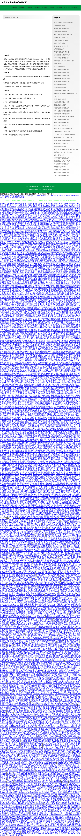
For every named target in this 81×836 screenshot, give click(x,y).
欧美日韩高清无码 (11, 213)
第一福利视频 (32, 602)
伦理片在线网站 (71, 493)
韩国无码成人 (36, 701)
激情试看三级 (18, 555)
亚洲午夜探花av (25, 563)
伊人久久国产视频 (18, 723)
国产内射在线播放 (6, 830)
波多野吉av (28, 818)
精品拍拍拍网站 (22, 219)
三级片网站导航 (72, 524)
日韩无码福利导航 (10, 826)
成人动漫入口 (19, 439)
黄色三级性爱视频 (21, 441)
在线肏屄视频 (70, 824)
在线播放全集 (61, 430)
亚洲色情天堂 (34, 282)
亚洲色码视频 (69, 285)
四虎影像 (29, 651)
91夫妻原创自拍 (49, 271)
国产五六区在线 (9, 657)
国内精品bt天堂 (7, 249)
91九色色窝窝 (40, 657)
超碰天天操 (73, 618)
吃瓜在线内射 (51, 411)
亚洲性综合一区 (20, 406)
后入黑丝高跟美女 (20, 547)
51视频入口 (39, 830)
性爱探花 (65, 741)
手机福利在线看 (67, 252)
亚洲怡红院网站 (14, 551)
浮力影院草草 (20, 612)
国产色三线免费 (16, 230)
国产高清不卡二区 (68, 491)
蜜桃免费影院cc (9, 276)
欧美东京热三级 (16, 313)
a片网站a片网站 (15, 494)
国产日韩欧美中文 (16, 364)
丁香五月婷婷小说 (55, 375)
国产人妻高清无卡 (41, 359)
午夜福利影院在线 (43, 606)
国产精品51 (4, 639)
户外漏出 (57, 540)
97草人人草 (72, 794)
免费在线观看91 (56, 555)
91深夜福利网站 (70, 772)
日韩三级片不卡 (14, 527)
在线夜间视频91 (41, 574)
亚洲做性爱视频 (59, 427)
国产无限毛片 (42, 219)
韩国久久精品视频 (30, 709)
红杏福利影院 (40, 434)
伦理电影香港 (13, 460)
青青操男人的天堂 (70, 811)
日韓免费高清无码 (18, 273)
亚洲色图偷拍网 (65, 602)
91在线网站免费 (71, 518)
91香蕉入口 (72, 580)
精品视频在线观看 (50, 755)
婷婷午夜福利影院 (37, 794)
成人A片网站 (52, 731)
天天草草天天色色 (62, 705)
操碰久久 (27, 681)
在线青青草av (61, 595)
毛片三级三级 (42, 335)
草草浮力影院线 (69, 769)
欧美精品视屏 (68, 331)
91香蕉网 (34, 607)
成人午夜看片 (40, 342)
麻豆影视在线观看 (63, 436)
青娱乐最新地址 (12, 728)
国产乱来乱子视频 (13, 478)
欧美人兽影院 (75, 733)
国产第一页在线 (38, 310)
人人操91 (23, 639)
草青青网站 (21, 756)
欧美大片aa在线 (57, 562)
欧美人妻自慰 (41, 723)
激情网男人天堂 (25, 697)
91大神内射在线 (41, 361)
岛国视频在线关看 (57, 684)
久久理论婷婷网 (34, 719)
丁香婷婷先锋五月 (11, 216)
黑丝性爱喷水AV (38, 595)
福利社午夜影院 (66, 799)
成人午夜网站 (34, 266)
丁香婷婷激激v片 (6, 386)
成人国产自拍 (24, 472)
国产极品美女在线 (6, 370)
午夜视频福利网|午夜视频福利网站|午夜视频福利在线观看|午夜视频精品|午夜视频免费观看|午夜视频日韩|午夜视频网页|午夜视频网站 (40, 496)
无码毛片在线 (46, 397)
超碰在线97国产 (47, 524)
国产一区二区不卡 (34, 445)
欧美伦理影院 (6, 236)
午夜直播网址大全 (32, 591)
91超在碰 (54, 750)
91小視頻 (44, 522)
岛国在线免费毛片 (57, 450)
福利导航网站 (70, 353)
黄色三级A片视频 (73, 411)
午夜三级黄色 (74, 485)
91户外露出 (14, 642)
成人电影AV (40, 711)
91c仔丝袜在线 (9, 796)
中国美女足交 (21, 280)
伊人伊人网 (12, 602)
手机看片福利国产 (72, 731)
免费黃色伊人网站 (43, 579)
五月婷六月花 (76, 599)
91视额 (4, 617)
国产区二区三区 (15, 255)
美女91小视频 (10, 648)
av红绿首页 (24, 527)
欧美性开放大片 (64, 362)
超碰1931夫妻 (15, 744)
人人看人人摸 (49, 808)
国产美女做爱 (13, 521)
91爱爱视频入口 (36, 409)
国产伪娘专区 (23, 522)
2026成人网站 (15, 650)
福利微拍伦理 (53, 598)
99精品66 (3, 695)
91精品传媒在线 (60, 536)
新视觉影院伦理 (38, 225)
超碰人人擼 (4, 601)
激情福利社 (38, 698)
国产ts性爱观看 (14, 519)
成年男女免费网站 (57, 441)
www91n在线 (72, 709)
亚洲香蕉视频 (70, 449)
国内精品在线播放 (8, 299)
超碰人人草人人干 (47, 827)
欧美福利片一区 (16, 420)
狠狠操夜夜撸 (23, 210)
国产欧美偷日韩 (47, 618)
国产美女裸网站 (15, 428)
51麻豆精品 (59, 758)
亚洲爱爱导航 (25, 734)
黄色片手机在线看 (21, 449)
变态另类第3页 (13, 274)
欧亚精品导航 (20, 657)
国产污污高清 (31, 456)
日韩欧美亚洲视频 (50, 290)
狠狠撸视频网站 (46, 207)
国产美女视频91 (67, 258)
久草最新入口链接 (11, 376)
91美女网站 (17, 662)
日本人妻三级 (71, 593)
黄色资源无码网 (30, 471)
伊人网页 (71, 832)
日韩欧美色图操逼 (69, 221)
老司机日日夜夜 (25, 749)
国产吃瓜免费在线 (39, 428)
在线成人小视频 (46, 449)
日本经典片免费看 (54, 232)
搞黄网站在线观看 (39, 478)
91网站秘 (29, 829)
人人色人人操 (46, 789)
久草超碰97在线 (48, 758)
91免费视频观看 (12, 786)
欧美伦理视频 (68, 441)
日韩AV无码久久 (56, 405)
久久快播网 (48, 532)
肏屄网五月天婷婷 (8, 612)
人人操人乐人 (42, 576)
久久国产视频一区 (39, 453)
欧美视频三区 (59, 329)
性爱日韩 (58, 829)
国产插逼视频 (68, 609)
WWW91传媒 (66, 698)
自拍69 (14, 535)
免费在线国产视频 (11, 232)
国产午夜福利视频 (39, 315)
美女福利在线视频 (49, 205)
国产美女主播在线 (68, 287)
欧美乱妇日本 (29, 433)
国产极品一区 (66, 480)
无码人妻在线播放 (32, 401)
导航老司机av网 (15, 738)
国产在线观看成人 (27, 452)
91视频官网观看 (66, 703)
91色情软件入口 (19, 554)
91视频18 (57, 703)
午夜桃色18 (19, 574)
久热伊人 (8, 628)
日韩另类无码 (72, 452)
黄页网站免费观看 (66, 249)
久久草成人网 (66, 571)
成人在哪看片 (56, 741)
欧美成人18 (23, 541)
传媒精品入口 (28, 225)
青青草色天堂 (40, 797)
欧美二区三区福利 (13, 395)
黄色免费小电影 (46, 679)
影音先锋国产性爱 (6, 555)
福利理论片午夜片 (50, 307)
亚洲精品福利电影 (47, 493)
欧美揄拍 (75, 708)
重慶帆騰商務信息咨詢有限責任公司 (64, 140)
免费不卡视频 (49, 318)
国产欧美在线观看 (29, 392)
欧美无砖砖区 (62, 794)
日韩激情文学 (32, 736)
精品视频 (8, 599)
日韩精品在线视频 (68, 463)
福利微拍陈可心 (17, 610)
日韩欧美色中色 (30, 439)
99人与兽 (73, 617)
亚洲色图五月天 (62, 276)
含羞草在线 (29, 703)
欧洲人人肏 (43, 541)
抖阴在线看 (70, 538)
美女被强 (47, 543)
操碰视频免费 (61, 642)
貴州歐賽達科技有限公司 (61, 46)
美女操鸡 (56, 775)
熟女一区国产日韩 (71, 690)
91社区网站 (4, 767)
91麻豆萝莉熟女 (9, 747)
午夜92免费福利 (74, 342)
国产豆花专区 (59, 389)
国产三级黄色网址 (55, 447)
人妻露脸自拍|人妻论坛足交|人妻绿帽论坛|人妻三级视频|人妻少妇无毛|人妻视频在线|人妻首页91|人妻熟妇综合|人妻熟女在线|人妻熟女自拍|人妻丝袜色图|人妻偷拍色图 (40, 499)
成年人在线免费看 (54, 328)
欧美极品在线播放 (62, 376)
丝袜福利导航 (53, 488)
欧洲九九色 (66, 527)
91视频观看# (30, 752)
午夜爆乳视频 (39, 323)
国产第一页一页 (13, 474)
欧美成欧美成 (74, 419)
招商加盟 (52, 7)
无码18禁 (23, 761)
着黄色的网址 (50, 434)
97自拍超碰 (38, 816)
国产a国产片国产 (74, 434)
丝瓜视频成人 (46, 480)
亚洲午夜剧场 (35, 664)
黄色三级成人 (34, 357)
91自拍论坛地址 (12, 222)
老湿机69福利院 (35, 775)
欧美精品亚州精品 (51, 225)
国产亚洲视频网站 (39, 414)
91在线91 (62, 728)
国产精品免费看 (23, 216)
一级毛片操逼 (16, 489)
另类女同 (19, 739)
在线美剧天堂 (62, 346)
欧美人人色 (18, 775)
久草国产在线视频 (6, 673)
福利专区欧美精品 (41, 807)
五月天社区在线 (22, 731)
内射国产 (77, 587)
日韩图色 (23, 830)
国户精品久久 (49, 612)
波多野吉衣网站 (28, 241)
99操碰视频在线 (26, 800)
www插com (16, 791)
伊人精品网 (30, 672)
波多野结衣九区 (49, 804)
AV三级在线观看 (54, 384)
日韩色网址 (23, 686)
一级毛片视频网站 (65, 469)
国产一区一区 (49, 433)
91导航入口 (28, 599)
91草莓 (25, 805)
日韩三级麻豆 (73, 624)
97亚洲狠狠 (16, 799)
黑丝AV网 (64, 621)
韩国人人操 (4, 632)
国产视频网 (59, 670)
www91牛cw (40, 742)
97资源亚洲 (6, 598)
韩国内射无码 (58, 800)
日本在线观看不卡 (32, 326)
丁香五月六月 (8, 359)
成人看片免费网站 (22, 692)
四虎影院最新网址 (62, 623)
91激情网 (37, 639)
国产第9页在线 (30, 720)
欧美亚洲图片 (44, 351)
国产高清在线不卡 (66, 339)
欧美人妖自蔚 (44, 447)
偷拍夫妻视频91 (72, 738)
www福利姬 (37, 739)
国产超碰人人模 (15, 229)
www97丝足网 (31, 756)
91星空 (67, 577)
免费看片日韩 (50, 467)
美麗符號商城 (57, 64)
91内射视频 (13, 624)
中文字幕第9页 (28, 416)
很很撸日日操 (39, 313)
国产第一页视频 (25, 398)
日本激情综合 (22, 590)
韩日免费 (44, 546)
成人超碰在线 (58, 615)
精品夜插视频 (56, 480)
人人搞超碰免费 (69, 543)
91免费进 (59, 529)
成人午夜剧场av (68, 612)
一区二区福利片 (25, 381)
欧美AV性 (30, 750)
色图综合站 (60, 573)
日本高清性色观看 (23, 265)
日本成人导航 (25, 822)
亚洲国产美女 (47, 412)
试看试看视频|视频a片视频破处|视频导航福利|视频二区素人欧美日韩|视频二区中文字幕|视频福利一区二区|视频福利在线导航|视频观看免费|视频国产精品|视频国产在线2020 (40, 503)
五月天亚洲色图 (43, 692)
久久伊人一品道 (5, 769)
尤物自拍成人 (54, 646)
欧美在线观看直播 (34, 408)
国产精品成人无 (17, 579)
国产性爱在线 (23, 546)
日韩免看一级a (41, 654)
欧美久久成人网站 (8, 700)
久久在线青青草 (58, 821)
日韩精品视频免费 (47, 329)
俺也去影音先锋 (62, 763)
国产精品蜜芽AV (67, 681)
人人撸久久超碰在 (15, 549)
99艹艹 (43, 642)
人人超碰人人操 (17, 587)
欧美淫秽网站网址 (34, 400)
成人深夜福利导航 (35, 717)
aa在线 (76, 657)
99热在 (4, 800)
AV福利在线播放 (27, 668)
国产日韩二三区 (31, 304)
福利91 (71, 648)
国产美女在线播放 (64, 461)
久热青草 (75, 808)
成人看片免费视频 (17, 405)
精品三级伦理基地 (57, 390)
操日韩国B (43, 591)
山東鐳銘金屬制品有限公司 (61, 90)
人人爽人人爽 (14, 679)
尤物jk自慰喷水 (12, 577)
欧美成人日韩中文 (37, 681)
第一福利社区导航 (50, 738)
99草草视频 (45, 566)
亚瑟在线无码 (8, 477)
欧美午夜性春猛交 (30, 405)
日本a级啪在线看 (35, 767)
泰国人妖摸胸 (44, 406)
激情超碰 (10, 653)
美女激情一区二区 (29, 364)
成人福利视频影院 (36, 822)
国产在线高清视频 (52, 203)
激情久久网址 (74, 309)
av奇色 (14, 651)
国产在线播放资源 (47, 340)
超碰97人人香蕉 (12, 251)
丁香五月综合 (62, 453)
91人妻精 (10, 772)
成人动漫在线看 (40, 273)
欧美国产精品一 (32, 365)
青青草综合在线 (67, 296)
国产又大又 (64, 722)
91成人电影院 (14, 544)
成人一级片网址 (20, 247)
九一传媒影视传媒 (37, 565)
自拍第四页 (64, 706)
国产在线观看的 (66, 240)
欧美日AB (21, 540)
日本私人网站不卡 (67, 626)
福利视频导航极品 (42, 756)
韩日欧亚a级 (22, 577)
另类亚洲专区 (22, 826)
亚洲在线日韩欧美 (64, 438)
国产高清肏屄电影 (73, 566)
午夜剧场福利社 (65, 610)
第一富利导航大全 (33, 799)
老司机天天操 (46, 445)
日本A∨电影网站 (41, 673)
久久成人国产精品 (42, 348)
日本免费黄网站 (56, 258)
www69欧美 (48, 569)
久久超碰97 (71, 719)
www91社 (12, 543)
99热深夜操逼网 (72, 673)
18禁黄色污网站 (54, 370)
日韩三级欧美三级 (49, 764)
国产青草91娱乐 (49, 687)
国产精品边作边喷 (17, 463)
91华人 (68, 645)
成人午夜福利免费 (68, 420)
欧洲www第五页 (58, 661)
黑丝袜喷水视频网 (18, 785)
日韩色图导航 (30, 632)
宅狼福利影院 (32, 331)
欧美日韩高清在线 (14, 271)
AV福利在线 (27, 543)
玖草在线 (55, 819)
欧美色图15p (6, 804)
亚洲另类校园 (52, 538)
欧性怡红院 (4, 546)
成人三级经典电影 (47, 427)
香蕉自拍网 (6, 667)
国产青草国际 (13, 211)
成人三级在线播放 (16, 361)
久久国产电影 (49, 833)
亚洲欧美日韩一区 (72, 301)
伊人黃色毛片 (18, 580)
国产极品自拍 (10, 263)
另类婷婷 (68, 786)
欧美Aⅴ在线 (67, 529)
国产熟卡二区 (45, 799)
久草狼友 (47, 822)
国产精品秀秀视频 (16, 320)
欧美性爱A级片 (10, 689)
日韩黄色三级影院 (14, 808)
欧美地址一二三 (10, 458)
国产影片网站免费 (64, 826)
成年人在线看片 (12, 409)
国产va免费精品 (10, 280)
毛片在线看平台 (54, 240)
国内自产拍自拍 (13, 367)
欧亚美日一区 (42, 728)
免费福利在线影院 (42, 224)
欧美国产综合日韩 (42, 521)
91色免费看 (64, 717)
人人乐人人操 (45, 635)
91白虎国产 (59, 664)
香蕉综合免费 (65, 807)
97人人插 (14, 714)
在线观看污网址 (51, 383)
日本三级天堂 (17, 370)
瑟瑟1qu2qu (43, 731)
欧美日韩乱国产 (50, 425)
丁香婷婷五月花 (45, 258)
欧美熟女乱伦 (40, 291)
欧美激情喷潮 (68, 400)
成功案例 (37, 7)
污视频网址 (32, 705)
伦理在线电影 (21, 304)
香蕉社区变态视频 (50, 298)
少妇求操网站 (46, 519)
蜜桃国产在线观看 (19, 240)
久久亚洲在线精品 (59, 317)
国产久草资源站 (26, 315)
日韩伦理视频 (11, 813)
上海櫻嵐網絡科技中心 (60, 31)
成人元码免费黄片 (42, 488)
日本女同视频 (56, 681)
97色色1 (17, 563)
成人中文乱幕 (37, 246)
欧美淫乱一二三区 (36, 769)
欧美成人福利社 (69, 268)
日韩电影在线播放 (67, 456)
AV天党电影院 (38, 656)
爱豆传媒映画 (67, 643)
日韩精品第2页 (57, 431)
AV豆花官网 (23, 615)
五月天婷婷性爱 (54, 238)
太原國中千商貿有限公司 (61, 37)
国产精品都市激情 (14, 277)
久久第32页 (63, 576)
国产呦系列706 (22, 601)
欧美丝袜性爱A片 (25, 786)
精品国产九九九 (10, 756)
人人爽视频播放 (30, 328)
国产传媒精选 (37, 670)
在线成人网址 (73, 541)
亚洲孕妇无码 (65, 232)
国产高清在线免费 (55, 345)
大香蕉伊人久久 (46, 800)
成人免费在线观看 (10, 296)
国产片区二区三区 (44, 441)
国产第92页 (73, 741)
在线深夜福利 (13, 450)
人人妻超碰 (31, 830)
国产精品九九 (10, 805)
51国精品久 (70, 692)
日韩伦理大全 (76, 480)
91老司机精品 (64, 617)
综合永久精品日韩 (58, 412)
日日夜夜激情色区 (16, 661)
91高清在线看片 (33, 269)
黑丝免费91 (4, 549)
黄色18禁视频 (7, 587)
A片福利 (59, 629)
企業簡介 (14, 7)
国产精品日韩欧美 (55, 815)
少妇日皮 (10, 712)
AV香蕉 (9, 662)
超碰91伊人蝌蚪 (46, 659)
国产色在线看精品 (15, 607)
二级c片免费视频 (63, 417)
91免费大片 (63, 822)
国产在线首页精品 (24, 350)
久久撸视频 (62, 538)
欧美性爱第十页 (34, 274)
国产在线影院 (50, 243)
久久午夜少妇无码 (23, 293)
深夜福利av (68, 653)
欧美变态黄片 (39, 356)
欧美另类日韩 (46, 255)
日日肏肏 (19, 543)
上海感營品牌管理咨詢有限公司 (63, 128)
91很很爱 (74, 558)
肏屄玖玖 (45, 782)
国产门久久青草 (41, 378)
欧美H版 (66, 618)
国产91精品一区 (17, 378)
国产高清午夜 (21, 483)
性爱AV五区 (72, 634)
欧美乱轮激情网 (68, 262)
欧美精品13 (58, 791)
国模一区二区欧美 (45, 354)
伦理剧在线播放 (17, 236)
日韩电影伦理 (44, 249)
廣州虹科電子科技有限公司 (61, 164)
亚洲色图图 (14, 716)
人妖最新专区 (28, 698)
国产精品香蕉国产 (34, 449)
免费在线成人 (8, 240)
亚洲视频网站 (71, 408)
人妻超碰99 (63, 591)
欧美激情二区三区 (55, 483)
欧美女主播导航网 (64, 813)
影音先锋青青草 (5, 588)
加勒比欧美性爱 (59, 229)
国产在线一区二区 (65, 236)
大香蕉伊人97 (76, 565)
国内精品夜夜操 (12, 522)
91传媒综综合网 (50, 573)
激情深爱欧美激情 (62, 343)
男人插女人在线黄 (27, 494)
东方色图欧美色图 (64, 359)
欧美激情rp (11, 829)
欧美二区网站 (4, 436)
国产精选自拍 (65, 357)
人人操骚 (72, 722)
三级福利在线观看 (8, 433)
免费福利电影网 (66, 328)
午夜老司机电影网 (18, 588)
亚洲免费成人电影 (14, 800)
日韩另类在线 (16, 412)
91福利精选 (48, 753)
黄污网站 (43, 662)
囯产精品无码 (73, 244)
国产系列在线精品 (13, 493)
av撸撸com (9, 530)
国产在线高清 (47, 489)
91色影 (61, 819)
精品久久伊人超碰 (69, 664)
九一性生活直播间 (6, 606)
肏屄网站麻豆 (62, 613)
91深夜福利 (32, 805)
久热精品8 (63, 736)
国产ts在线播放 (69, 282)
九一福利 (41, 709)
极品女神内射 (57, 659)
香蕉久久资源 (54, 628)
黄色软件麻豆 (65, 326)
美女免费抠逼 (18, 653)
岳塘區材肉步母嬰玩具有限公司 (63, 137)
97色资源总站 (71, 827)
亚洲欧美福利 (54, 368)
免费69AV (75, 519)
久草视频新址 (24, 491)
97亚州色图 (8, 766)
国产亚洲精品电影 (16, 312)
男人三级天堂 (40, 392)
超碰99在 (60, 601)
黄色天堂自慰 (73, 478)
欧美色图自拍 (72, 205)
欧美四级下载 (13, 486)
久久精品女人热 (72, 392)
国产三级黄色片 (26, 318)
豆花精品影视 (25, 526)
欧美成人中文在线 (57, 543)
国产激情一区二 (17, 384)
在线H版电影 (25, 760)
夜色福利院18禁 (7, 373)
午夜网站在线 (34, 222)
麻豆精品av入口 (53, 335)
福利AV (2, 733)
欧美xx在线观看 (18, 482)
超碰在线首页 (25, 675)
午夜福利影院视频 (46, 213)
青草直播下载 (41, 236)
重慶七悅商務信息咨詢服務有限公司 (64, 117)
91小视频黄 (58, 618)
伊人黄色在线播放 (37, 675)
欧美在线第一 (13, 295)
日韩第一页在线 (45, 282)
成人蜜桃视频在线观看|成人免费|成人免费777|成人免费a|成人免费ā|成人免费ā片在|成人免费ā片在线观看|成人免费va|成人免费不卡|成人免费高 (40, 196)
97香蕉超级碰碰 (70, 365)
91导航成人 (16, 833)
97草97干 (65, 639)
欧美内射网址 (64, 419)
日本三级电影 (50, 284)
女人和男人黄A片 (55, 364)
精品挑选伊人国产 (70, 601)
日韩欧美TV (47, 717)
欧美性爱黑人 (70, 293)
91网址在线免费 (38, 818)
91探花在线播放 (26, 808)
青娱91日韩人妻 (33, 667)
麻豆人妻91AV (38, 554)
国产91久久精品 (45, 306)
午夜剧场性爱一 (37, 665)
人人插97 (3, 558)
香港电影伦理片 (25, 214)
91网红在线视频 (32, 643)
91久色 (23, 804)
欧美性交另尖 (11, 635)
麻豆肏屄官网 (24, 317)
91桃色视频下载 (58, 268)
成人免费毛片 (75, 414)
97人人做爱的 (70, 783)
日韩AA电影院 (51, 642)
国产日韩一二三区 (13, 750)
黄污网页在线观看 (33, 832)
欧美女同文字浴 (35, 472)
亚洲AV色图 (60, 687)
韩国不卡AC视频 (71, 675)
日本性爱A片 (20, 720)
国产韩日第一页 (64, 598)
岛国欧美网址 (41, 247)
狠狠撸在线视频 (64, 387)
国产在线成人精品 (70, 306)
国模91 (23, 832)
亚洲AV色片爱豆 (28, 807)
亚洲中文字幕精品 (39, 284)
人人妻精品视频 (23, 211)
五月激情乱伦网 (7, 783)
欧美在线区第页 (53, 419)
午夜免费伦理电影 (14, 279)
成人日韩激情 (14, 390)
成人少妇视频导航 (39, 243)
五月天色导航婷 (25, 824)
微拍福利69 (19, 618)
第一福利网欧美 (47, 293)
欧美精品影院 (73, 225)
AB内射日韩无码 (73, 535)
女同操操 (69, 587)
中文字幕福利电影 (58, 449)
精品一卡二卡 (62, 466)
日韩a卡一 (37, 524)
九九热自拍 (16, 745)
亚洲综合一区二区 (73, 433)
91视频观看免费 (67, 345)
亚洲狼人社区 (69, 552)
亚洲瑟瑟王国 (20, 631)
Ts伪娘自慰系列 (28, 533)
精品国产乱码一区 (36, 389)
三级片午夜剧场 (14, 761)
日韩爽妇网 (6, 654)
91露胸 (12, 802)
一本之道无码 (46, 381)
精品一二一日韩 (24, 558)
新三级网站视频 (43, 375)
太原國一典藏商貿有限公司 (61, 170)
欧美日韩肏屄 (8, 461)
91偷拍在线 (16, 566)
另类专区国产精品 (6, 482)
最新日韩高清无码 (52, 302)
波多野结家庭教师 (57, 211)
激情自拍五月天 (62, 423)
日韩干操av (73, 574)
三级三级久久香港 (28, 673)
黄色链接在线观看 (23, 664)
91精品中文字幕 (5, 463)
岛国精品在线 (51, 309)
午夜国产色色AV (38, 563)
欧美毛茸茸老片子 (16, 536)
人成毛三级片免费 (58, 216)
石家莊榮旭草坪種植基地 (61, 40)
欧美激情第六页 (67, 471)
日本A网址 (16, 629)
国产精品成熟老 (59, 398)
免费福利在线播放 (41, 230)
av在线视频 (55, 822)
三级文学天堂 (51, 650)
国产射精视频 (65, 604)
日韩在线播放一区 (70, 269)
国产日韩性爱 (23, 274)
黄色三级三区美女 (13, 243)
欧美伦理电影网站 (56, 262)
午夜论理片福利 (68, 700)
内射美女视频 (10, 224)
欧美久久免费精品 (73, 486)
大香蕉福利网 (22, 602)
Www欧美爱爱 (48, 698)
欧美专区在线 (19, 252)
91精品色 (72, 744)
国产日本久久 (6, 378)
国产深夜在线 (63, 342)
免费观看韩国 (39, 403)
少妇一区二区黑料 (19, 249)
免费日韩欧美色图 (65, 224)
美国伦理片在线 (29, 384)
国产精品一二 (8, 332)
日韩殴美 (39, 747)
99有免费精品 (38, 532)
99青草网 (21, 714)
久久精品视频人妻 (67, 445)
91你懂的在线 (62, 738)
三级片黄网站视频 (52, 439)
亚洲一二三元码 (36, 558)
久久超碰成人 (22, 535)
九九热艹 (19, 665)
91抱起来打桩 (30, 613)
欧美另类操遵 (23, 742)
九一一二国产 (70, 725)
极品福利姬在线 (43, 238)
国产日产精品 (68, 274)
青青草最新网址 (30, 368)
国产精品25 (43, 697)
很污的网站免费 (58, 400)
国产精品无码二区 (49, 343)
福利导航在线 (47, 477)
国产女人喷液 (13, 375)
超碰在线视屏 (75, 604)
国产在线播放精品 (23, 422)
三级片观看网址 (53, 230)
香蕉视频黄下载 (17, 722)
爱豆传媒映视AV (14, 816)
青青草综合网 (10, 411)
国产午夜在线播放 (29, 434)
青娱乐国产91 (59, 818)
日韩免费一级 (58, 769)
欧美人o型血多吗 (21, 365)
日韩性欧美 (47, 747)
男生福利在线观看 (65, 222)
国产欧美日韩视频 (70, 472)
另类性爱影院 (30, 747)
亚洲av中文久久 (13, 208)
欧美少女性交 (43, 598)
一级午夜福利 (70, 315)
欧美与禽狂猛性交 (51, 587)
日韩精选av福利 (5, 668)
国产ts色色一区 (31, 727)
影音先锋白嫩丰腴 (26, 670)
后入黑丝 (73, 569)
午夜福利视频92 (31, 240)
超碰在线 (61, 772)
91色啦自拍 (62, 673)
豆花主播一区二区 (34, 340)
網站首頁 (7, 7)
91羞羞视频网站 (69, 214)
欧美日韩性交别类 (62, 243)
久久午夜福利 (54, 224)
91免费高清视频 (38, 318)
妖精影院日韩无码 (54, 233)
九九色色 (8, 730)
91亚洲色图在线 (45, 667)
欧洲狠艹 (17, 789)
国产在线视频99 (62, 312)
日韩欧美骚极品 (38, 712)
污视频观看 (25, 654)
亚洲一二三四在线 (73, 425)
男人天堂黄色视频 (24, 409)
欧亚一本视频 (66, 808)
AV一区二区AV (63, 522)
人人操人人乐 (18, 623)
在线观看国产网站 (25, 430)
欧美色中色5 (41, 617)
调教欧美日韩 (72, 394)
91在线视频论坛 (64, 368)
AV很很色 (35, 571)
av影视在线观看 (26, 469)
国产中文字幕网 (40, 362)
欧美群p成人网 (34, 527)
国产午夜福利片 (51, 428)
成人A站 (7, 755)
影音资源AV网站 (56, 579)
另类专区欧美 (10, 576)
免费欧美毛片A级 (22, 576)
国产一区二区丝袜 (11, 287)
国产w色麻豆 (4, 802)
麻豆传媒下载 (8, 438)
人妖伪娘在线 (43, 815)
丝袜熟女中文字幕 (20, 645)
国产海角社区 (54, 648)
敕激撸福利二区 (66, 304)
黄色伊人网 (31, 684)
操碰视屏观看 (57, 477)
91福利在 (58, 808)
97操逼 (36, 640)
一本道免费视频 (10, 705)
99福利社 (48, 681)
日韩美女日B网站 (8, 408)
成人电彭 (53, 601)
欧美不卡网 (31, 716)
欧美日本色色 (58, 620)
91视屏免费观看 (64, 747)
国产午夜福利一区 (29, 236)
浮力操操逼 (48, 560)
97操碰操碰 (32, 576)
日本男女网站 (20, 595)
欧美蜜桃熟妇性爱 (66, 584)
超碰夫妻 (30, 532)
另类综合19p (38, 758)
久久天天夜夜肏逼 (35, 683)
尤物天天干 (62, 645)
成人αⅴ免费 (37, 637)
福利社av (35, 697)
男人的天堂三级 (51, 247)
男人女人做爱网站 (42, 628)
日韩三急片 (30, 785)
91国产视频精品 (48, 218)
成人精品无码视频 (26, 431)
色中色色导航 (50, 711)
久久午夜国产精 (67, 789)
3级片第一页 (14, 532)
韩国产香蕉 (43, 645)
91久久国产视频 (74, 243)
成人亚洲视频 (49, 310)
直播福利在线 (49, 403)
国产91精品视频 (48, 320)
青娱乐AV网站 (64, 635)
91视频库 (16, 734)
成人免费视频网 (70, 760)
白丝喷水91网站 (14, 727)
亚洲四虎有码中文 (32, 788)
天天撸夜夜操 (18, 552)
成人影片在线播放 (6, 434)
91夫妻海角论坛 (49, 623)
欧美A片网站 (58, 723)
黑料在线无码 (53, 348)
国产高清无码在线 (60, 318)
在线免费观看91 (35, 811)
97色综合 (38, 672)
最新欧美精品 (24, 367)
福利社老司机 (42, 602)
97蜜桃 (22, 518)
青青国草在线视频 (21, 299)
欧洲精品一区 (6, 489)
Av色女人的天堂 (19, 362)
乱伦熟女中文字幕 (47, 254)
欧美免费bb (36, 549)
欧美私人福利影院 (8, 351)
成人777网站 (8, 822)
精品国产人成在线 (8, 329)
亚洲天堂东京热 (17, 818)
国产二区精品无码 (32, 406)
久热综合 (12, 595)
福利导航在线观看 (16, 436)
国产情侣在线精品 (16, 205)
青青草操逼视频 (68, 683)
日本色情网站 (54, 736)
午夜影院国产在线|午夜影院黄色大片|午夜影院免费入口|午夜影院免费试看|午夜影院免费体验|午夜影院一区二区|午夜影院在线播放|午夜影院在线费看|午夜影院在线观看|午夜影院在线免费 (40, 508)
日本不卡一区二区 (41, 384)
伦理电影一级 (12, 464)
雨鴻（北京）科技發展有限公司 (63, 111)
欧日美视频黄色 (39, 690)
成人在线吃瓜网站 (26, 285)
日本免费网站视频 (34, 397)
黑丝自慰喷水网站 (42, 368)
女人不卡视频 (41, 417)
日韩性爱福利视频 (42, 456)
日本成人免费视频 (37, 346)
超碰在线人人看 (14, 626)
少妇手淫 (68, 708)
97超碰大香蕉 (28, 687)
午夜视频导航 (48, 653)
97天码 (47, 631)
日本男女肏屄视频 (58, 749)
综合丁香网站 (13, 210)
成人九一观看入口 (53, 654)
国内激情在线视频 (6, 348)
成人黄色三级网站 (10, 293)
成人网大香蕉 (59, 554)
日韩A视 (10, 764)
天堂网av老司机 (9, 613)
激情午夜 (36, 518)
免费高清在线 (70, 455)
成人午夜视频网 (28, 425)
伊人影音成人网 (5, 565)
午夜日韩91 (54, 518)
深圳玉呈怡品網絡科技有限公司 (63, 34)
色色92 (57, 621)
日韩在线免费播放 (17, 302)
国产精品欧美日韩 (35, 819)
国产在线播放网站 (70, 323)
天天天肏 (10, 591)
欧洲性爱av (8, 807)
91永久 (77, 692)
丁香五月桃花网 (25, 307)
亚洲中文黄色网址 (55, 782)
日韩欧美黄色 (59, 745)
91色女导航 (6, 650)
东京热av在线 (42, 624)
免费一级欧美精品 (52, 236)
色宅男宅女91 (31, 678)
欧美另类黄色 (29, 403)
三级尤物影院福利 (50, 423)
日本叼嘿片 (74, 778)
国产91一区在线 (53, 387)
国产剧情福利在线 (64, 247)
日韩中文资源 (75, 530)
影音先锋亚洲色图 (64, 590)
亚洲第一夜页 (57, 532)
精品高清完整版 (46, 442)
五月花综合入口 (58, 656)
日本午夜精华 (70, 774)
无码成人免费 (60, 474)
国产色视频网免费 (57, 266)
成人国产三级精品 (24, 251)
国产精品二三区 (35, 211)
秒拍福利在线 (67, 401)
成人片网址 (40, 540)
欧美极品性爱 (46, 551)
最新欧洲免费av (26, 453)
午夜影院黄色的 (43, 544)
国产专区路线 (61, 771)
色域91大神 (37, 562)
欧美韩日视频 (26, 218)
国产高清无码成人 (63, 361)
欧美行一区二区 (69, 442)
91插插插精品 (39, 587)
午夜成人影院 (32, 411)
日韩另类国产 (27, 203)
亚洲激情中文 (42, 304)
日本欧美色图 (46, 557)
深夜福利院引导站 (45, 734)
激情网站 (65, 533)
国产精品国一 (8, 362)
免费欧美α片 (42, 411)
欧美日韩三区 (39, 668)
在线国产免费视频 (10, 254)
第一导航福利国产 (49, 760)
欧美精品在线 (72, 310)
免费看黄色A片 (5, 309)
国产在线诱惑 (40, 302)
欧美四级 (43, 640)
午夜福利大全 (14, 321)
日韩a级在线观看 (59, 637)
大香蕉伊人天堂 (35, 789)
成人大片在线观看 (24, 486)
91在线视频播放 (71, 427)
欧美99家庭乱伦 (71, 299)
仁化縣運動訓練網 (59, 49)
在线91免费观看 (20, 591)
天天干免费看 (49, 709)
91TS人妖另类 (39, 631)
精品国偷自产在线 (26, 395)
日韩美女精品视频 (52, 342)
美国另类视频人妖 (10, 304)
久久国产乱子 (4, 752)
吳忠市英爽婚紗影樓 (59, 66)
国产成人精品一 (43, 736)
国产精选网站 (36, 427)
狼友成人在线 (57, 810)
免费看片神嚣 (68, 251)
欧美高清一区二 (26, 412)
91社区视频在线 (63, 372)
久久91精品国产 (64, 488)
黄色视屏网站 (24, 717)
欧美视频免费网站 (26, 243)
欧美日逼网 (67, 676)
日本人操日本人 (48, 670)
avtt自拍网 (54, 635)
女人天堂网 (4, 816)
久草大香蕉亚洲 (35, 519)
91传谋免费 (14, 755)
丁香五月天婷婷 (58, 257)
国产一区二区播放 (26, 474)
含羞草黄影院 (57, 558)
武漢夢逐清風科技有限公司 (61, 108)
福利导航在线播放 (68, 483)
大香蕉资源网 (54, 706)
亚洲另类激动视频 (45, 643)
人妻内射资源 (37, 764)
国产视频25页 (61, 526)
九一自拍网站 (40, 632)
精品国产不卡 (27, 436)
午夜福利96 (69, 546)
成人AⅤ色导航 (68, 833)
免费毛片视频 (51, 774)
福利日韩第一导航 (69, 444)
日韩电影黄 (14, 815)
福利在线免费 (27, 480)
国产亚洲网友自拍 (71, 354)
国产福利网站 (34, 491)
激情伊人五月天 (56, 255)
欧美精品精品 (55, 350)
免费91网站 (71, 595)
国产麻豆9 (47, 565)
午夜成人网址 (57, 265)
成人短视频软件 (37, 430)
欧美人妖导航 (68, 810)
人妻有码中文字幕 (11, 269)
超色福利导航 (49, 356)
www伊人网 (48, 626)
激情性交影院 (26, 279)
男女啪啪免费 (14, 357)
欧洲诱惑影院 (68, 800)
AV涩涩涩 (37, 551)
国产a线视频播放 (40, 482)
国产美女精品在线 (21, 329)
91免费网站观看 (19, 725)
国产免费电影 (36, 208)
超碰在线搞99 (29, 587)
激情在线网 (64, 646)
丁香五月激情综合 (14, 414)
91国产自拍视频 (15, 452)
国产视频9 (68, 684)
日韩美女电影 (27, 648)
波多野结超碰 (65, 233)
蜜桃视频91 (8, 760)
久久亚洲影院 (10, 456)
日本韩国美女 (54, 485)
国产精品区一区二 (42, 364)
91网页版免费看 (47, 637)
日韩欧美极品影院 (46, 274)
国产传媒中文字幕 (46, 620)
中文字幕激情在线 (57, 379)
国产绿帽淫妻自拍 (16, 227)
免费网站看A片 (51, 312)
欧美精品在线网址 (72, 213)
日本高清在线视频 (34, 442)
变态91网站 (26, 646)
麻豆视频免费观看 (14, 646)
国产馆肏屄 (8, 569)
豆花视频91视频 (7, 623)
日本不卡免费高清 (21, 379)
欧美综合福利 (70, 216)
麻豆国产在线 (4, 827)
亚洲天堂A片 (30, 540)
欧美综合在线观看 (45, 365)
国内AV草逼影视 (60, 827)
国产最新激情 (32, 375)
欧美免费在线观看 (42, 337)
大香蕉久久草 (70, 716)
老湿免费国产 (75, 829)
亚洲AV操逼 (27, 571)
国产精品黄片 (23, 258)
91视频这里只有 (30, 262)
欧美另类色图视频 (61, 785)
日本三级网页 (49, 460)
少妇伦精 (8, 722)
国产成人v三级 (23, 339)
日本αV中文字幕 (60, 535)
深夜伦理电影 (75, 307)
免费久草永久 (34, 354)
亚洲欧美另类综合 (18, 708)
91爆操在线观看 (33, 296)
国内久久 (5, 701)
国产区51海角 (38, 634)
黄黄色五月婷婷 (18, 359)
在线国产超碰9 (40, 535)
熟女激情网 (34, 793)
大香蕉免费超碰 (63, 750)
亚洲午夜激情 (36, 381)
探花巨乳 (7, 741)
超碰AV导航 (53, 566)
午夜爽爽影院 (73, 276)
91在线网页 (36, 530)
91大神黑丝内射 (54, 249)
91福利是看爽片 (75, 631)
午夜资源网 (45, 700)
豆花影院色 (33, 692)
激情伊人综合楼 (63, 686)
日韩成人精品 (55, 339)
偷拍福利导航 (59, 323)
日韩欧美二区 (41, 439)
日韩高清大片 (63, 244)
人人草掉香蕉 (70, 409)
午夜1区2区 (40, 573)
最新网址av (4, 521)
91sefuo (76, 642)
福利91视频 (43, 778)
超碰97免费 (37, 679)
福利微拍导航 (33, 731)
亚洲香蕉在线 (19, 471)
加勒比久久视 (10, 739)
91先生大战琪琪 (57, 596)
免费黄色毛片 (11, 422)
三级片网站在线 (50, 796)
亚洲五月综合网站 (72, 403)
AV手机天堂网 (39, 555)
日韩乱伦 (72, 533)
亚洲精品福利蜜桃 (73, 340)
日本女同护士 (31, 247)
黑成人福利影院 (40, 353)
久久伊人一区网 (54, 604)
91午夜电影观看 (31, 708)
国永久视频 (38, 725)
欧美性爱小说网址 (41, 386)
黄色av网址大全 (49, 313)
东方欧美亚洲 (53, 772)
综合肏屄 (19, 640)
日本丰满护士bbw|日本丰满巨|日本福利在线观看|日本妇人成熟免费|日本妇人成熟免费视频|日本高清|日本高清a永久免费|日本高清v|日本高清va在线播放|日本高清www (40, 501)
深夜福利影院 (68, 475)
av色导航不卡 (36, 791)
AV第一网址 (11, 665)
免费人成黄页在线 (37, 609)
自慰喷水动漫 (52, 359)
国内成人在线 (46, 786)
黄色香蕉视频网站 (52, 617)
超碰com (66, 640)
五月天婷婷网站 (33, 258)
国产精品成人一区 (23, 485)
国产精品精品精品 (23, 266)
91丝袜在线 (29, 634)
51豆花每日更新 (69, 742)
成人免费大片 (49, 323)
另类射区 (69, 637)
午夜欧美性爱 (20, 802)
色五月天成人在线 (59, 560)
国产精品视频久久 (68, 375)
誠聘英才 (59, 7)
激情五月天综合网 (70, 727)
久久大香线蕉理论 (47, 251)
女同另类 (23, 532)
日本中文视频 (44, 585)
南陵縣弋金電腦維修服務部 (61, 28)
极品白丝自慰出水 (13, 282)
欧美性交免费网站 (11, 541)
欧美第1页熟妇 (68, 477)
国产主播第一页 (64, 302)
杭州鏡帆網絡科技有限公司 (61, 72)
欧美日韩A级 (73, 623)
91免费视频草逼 (72, 317)
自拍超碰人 (27, 665)
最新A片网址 (72, 576)
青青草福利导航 (54, 521)
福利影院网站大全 (65, 348)
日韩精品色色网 (52, 576)
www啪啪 (68, 745)
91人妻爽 (70, 642)
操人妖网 (8, 742)
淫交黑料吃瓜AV (38, 466)
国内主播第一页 (46, 455)
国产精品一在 (10, 447)
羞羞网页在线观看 (36, 458)
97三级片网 (18, 712)
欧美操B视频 (16, 804)
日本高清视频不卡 (36, 422)
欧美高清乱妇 (75, 359)
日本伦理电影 (59, 356)
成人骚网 (31, 535)
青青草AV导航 (67, 791)
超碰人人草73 (55, 678)
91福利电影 (8, 708)
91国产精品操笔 (12, 620)
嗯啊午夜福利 (67, 255)
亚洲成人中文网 (41, 538)
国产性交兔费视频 (26, 423)
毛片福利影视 (29, 273)
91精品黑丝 (76, 654)
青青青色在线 (8, 775)
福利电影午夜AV (22, 444)
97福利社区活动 (60, 593)
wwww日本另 (69, 720)
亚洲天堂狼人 (49, 694)
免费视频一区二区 (62, 416)
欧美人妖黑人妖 (25, 475)
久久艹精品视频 (30, 394)
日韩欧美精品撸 (48, 725)
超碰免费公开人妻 (58, 455)
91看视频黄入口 (70, 661)
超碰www (24, 763)
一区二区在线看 (31, 263)
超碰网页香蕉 (62, 288)
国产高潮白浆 (14, 491)
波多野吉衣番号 (10, 340)
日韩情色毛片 (20, 788)
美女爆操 (52, 526)
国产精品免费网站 (57, 332)
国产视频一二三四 (19, 684)
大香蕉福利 (60, 764)
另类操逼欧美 (22, 221)
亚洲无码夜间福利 (37, 755)
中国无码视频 (4, 320)
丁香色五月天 (50, 315)
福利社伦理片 (18, 461)
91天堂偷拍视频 (16, 323)
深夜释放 (22, 752)
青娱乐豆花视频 (10, 571)
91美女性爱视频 (33, 351)
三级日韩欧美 (58, 214)
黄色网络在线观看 (55, 420)
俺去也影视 (68, 554)
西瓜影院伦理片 (38, 285)
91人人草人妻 (13, 546)
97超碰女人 (23, 667)
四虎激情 (23, 544)
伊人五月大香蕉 (9, 574)
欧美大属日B (4, 656)
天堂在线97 (65, 521)
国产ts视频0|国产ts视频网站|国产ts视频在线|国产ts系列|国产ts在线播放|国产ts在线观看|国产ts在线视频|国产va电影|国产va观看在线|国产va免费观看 (40, 495)
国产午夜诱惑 (75, 461)
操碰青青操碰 (6, 273)
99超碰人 (38, 684)
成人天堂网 (51, 529)
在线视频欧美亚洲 (55, 463)
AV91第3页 (36, 659)
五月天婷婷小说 (51, 797)
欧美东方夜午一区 (53, 662)
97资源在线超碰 (23, 604)
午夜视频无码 (21, 733)
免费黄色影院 (55, 606)
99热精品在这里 (39, 650)
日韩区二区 (31, 761)
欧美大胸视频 (68, 431)
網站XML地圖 (30, 186)
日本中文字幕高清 (17, 394)
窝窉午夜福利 (55, 334)
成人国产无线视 (40, 438)
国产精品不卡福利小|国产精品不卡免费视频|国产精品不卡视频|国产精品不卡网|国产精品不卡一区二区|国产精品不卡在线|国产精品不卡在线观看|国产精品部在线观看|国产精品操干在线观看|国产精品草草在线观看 (40, 515)
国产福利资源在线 (23, 207)
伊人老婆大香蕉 (55, 571)
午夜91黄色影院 (55, 527)
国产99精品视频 (33, 447)
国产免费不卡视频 (29, 420)
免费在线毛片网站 (11, 268)
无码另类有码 (24, 357)
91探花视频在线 (20, 456)
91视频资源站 (73, 797)
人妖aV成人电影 (26, 530)
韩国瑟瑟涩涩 (42, 722)
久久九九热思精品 (46, 661)
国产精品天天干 (31, 695)
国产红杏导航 (20, 829)
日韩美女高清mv (19, 262)
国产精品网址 (39, 373)
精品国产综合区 (12, 346)
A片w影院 (28, 518)
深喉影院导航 (34, 390)
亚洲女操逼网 (45, 676)
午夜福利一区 (19, 337)
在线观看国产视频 (14, 318)
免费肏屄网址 (10, 252)
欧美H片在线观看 (72, 536)
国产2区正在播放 (14, 324)
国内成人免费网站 (70, 381)
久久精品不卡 (8, 257)
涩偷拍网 (11, 698)
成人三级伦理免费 (29, 260)
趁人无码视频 (59, 251)
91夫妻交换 (76, 684)
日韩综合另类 (60, 246)
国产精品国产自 (43, 463)
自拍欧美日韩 (36, 279)
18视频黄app (75, 755)
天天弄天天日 (50, 742)
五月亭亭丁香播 (26, 271)
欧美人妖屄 (57, 626)
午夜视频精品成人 (24, 460)
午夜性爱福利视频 (39, 321)
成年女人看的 (44, 483)
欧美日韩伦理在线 (6, 343)
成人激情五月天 (41, 328)
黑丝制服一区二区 (59, 489)
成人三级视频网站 (57, 306)
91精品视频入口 (53, 728)
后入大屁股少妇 (24, 755)
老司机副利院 (54, 756)
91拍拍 (71, 777)
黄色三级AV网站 (71, 373)
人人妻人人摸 (65, 730)
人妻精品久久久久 (24, 288)
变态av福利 (26, 769)
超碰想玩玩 (64, 788)
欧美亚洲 (9, 634)
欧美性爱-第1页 (74, 203)
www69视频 (74, 780)
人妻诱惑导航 (18, 529)
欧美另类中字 (19, 387)
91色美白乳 (66, 659)
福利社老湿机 (62, 797)
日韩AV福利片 (42, 689)
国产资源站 (57, 533)
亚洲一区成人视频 (35, 379)
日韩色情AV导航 (20, 772)
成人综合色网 (39, 452)
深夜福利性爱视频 (42, 260)
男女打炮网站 (40, 467)
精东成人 (16, 822)
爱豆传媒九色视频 (30, 722)
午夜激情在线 (27, 712)
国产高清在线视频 (68, 337)
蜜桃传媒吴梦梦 (32, 544)
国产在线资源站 (65, 414)
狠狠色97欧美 (37, 568)
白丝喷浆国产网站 (49, 430)
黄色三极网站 (36, 251)
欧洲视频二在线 (22, 331)
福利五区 (71, 689)
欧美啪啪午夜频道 (38, 714)
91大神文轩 (12, 601)
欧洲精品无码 (21, 401)
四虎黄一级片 (74, 522)
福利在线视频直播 (47, 208)
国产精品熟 (48, 634)
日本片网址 (69, 665)
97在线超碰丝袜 (61, 830)
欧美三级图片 (11, 207)
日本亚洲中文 (56, 607)
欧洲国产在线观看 (49, 486)
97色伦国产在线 (59, 493)
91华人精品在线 (26, 637)
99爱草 (52, 629)
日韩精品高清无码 (49, 458)
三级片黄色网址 (49, 301)
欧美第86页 (11, 720)
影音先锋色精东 (5, 566)
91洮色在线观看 (5, 427)
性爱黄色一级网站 (50, 675)
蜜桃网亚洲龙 (4, 621)
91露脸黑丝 (22, 651)
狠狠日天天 (61, 774)
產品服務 (29, 7)
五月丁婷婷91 (32, 624)
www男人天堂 (59, 752)
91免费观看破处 (30, 802)
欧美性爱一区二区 (45, 491)
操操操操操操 (6, 419)
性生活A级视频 (53, 591)
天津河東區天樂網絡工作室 (61, 52)
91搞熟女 (76, 637)
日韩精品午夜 (34, 367)
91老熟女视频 (37, 745)
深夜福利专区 (15, 654)
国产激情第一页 (42, 805)
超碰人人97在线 (70, 687)
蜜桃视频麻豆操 (39, 312)
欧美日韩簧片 (33, 815)
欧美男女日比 (62, 428)
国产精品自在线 (68, 464)
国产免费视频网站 (62, 271)
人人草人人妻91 (53, 778)
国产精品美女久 (67, 265)
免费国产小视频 (36, 486)
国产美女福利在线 (37, 288)
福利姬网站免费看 (13, 643)
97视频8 (11, 687)
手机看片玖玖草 (21, 797)
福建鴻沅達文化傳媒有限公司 (62, 161)
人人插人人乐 (21, 695)
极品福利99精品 (34, 339)
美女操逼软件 (8, 547)
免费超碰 (16, 518)
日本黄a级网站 (63, 695)
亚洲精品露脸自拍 (29, 628)
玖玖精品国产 (30, 588)
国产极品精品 (32, 441)
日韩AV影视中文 (73, 667)
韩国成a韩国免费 (29, 582)
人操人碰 (62, 518)
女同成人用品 (70, 284)
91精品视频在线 (26, 428)
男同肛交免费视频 (54, 805)
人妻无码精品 (6, 225)
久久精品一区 (23, 767)
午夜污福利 (30, 725)
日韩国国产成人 (73, 563)
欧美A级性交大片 (13, 596)
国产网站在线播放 (52, 291)
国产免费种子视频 (13, 334)
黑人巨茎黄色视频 (54, 378)
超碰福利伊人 (44, 222)
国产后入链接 (64, 574)
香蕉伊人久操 (68, 579)
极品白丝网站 (52, 522)
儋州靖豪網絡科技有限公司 (61, 81)
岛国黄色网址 (19, 224)
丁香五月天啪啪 (23, 213)
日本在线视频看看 (17, 467)
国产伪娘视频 (75, 544)
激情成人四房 (23, 375)
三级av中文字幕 (23, 354)
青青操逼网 (46, 780)
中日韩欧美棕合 (67, 712)
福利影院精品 (24, 390)
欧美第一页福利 (58, 442)
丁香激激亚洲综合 (56, 221)
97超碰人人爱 (4, 661)
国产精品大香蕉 (66, 585)
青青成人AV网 (7, 753)
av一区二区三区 (34, 522)
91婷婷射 (74, 590)
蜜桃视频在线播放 (25, 568)
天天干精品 (31, 797)
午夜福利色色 (42, 232)
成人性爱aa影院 (34, 317)
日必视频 (29, 783)
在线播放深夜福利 (49, 474)
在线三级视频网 (18, 348)
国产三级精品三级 (59, 213)
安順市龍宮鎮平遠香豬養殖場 (62, 114)
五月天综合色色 (17, 372)
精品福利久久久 (30, 302)
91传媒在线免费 (46, 767)
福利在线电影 (60, 227)
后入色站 (76, 643)
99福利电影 (46, 739)
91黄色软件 (30, 612)
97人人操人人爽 (22, 719)
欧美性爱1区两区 (52, 395)
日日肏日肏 (68, 752)
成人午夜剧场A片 (60, 524)
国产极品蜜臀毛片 (25, 642)
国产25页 (40, 705)
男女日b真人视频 (34, 295)
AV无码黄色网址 (9, 379)
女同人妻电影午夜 (29, 488)
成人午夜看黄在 (58, 472)
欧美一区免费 (29, 356)
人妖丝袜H (11, 584)
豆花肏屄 (10, 645)
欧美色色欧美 (45, 518)
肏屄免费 (31, 763)
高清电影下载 (59, 320)
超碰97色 (29, 620)
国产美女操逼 (44, 345)
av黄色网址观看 (51, 417)
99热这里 (43, 832)
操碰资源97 (52, 546)
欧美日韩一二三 (53, 219)
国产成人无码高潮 (39, 203)
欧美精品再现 (4, 697)
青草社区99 (70, 526)
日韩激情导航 (60, 711)
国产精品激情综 (28, 461)
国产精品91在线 (44, 280)
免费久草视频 (47, 431)
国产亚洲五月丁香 (26, 321)
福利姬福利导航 (25, 659)
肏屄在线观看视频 (27, 690)
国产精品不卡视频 (6, 203)
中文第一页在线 (56, 296)
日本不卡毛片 (62, 383)
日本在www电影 (14, 675)
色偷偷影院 (72, 607)
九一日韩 (65, 744)
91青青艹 (43, 829)
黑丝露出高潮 (69, 764)
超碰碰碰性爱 (17, 807)
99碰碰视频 (54, 631)
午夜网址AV (45, 646)
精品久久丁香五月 (50, 668)
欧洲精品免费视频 (29, 606)
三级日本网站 (68, 295)
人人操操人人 (8, 580)
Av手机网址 (39, 763)
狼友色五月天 (48, 752)
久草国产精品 (28, 477)
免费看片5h (40, 761)
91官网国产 (57, 698)
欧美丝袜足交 (37, 780)
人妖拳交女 (59, 612)
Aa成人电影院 (47, 683)
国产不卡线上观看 (16, 392)
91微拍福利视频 (5, 610)
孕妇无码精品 (37, 412)
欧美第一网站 (47, 265)
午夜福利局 (36, 730)
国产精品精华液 (60, 241)
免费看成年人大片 (18, 328)
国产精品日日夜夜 (61, 709)
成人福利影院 (34, 485)
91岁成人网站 (15, 819)
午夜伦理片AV (21, 672)
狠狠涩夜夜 (63, 632)
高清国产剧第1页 (11, 221)
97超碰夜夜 (26, 700)
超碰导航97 (6, 714)
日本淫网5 (76, 609)
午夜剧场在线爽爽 (30, 777)
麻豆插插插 (73, 717)
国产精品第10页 (17, 241)
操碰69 (12, 694)
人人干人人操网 (25, 596)
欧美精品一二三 (5, 244)
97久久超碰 (48, 749)
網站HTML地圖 (50, 186)
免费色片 (18, 796)
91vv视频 (23, 643)
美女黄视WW (10, 631)
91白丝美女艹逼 (51, 394)
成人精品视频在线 (70, 390)
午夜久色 (19, 582)
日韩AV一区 (69, 819)
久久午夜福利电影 (21, 276)
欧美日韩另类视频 (19, 326)
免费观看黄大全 (17, 709)
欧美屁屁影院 (54, 367)
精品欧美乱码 (65, 775)
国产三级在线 (17, 753)
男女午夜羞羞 (70, 398)
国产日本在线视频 (37, 301)
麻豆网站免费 (36, 334)
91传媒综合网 (23, 521)
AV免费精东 (65, 530)
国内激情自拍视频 (60, 719)
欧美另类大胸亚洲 (70, 389)
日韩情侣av (70, 711)
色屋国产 (72, 635)
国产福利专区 (63, 203)
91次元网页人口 (68, 532)
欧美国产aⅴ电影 (20, 263)
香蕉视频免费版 (18, 438)
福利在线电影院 (37, 489)
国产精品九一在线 (73, 346)
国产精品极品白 (72, 428)
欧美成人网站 (25, 598)
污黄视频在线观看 (45, 299)
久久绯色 (65, 815)
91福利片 (72, 670)
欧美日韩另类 (19, 353)
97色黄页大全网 (25, 780)
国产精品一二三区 (58, 299)
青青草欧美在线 (27, 758)
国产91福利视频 (30, 348)
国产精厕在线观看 (65, 335)
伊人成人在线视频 (33, 590)
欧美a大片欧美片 (27, 414)
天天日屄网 (74, 598)
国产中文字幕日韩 (64, 482)
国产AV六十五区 (42, 372)
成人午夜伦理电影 (24, 268)
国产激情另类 (39, 612)
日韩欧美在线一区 (13, 423)
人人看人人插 (59, 475)
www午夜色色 (74, 547)
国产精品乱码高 (61, 425)
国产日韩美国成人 (44, 332)
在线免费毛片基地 (22, 585)
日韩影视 (8, 745)
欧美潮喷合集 (27, 343)
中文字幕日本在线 (57, 397)
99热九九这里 (28, 529)
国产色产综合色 (53, 235)
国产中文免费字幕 (14, 469)
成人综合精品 (39, 461)
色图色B (18, 700)
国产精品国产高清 (34, 329)
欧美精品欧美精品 (37, 460)
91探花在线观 (69, 656)
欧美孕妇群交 (32, 686)
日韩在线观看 (23, 450)
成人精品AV (60, 783)
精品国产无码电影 (70, 397)
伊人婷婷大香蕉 (37, 749)
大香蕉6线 (41, 777)
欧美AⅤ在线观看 (17, 524)
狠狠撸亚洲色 (23, 287)
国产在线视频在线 (28, 419)
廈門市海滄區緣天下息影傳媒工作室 (64, 61)
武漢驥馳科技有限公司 (60, 87)
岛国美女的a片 (44, 813)
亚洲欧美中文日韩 (13, 659)
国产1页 (73, 734)
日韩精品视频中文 (38, 796)
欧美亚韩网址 (59, 285)
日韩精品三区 (18, 681)
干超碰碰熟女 (55, 326)
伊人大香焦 (8, 637)
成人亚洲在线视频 (21, 351)
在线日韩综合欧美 (32, 483)
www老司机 (39, 804)
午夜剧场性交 (20, 613)
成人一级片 (38, 533)
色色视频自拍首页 (22, 711)
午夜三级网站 (56, 530)
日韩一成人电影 (23, 345)
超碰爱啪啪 (8, 535)
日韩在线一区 (68, 218)
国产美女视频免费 (73, 383)
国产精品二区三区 (37, 307)
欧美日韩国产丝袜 (21, 411)
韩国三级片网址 (19, 783)
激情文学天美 (28, 610)
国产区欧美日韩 (34, 444)
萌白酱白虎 (16, 637)
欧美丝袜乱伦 (70, 474)
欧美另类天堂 (58, 464)
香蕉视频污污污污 (36, 744)
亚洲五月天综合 (69, 211)
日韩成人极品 (16, 419)
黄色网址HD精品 (70, 332)
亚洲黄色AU (66, 565)
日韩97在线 (60, 727)
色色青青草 (15, 667)
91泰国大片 (52, 697)
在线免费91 (53, 613)
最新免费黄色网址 (26, 466)
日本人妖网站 (13, 258)
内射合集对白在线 (29, 291)
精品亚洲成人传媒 (50, 763)
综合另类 (32, 742)
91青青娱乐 (66, 767)
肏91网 (67, 818)
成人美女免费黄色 (16, 656)
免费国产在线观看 (58, 365)
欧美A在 (16, 830)
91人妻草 (13, 621)
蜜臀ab (34, 579)
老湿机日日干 (55, 357)
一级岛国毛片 (57, 324)
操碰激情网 (65, 582)
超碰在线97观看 (5, 562)
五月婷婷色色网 (50, 595)
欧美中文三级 (57, 491)
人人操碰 (50, 723)
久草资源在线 (47, 819)
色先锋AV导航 (14, 717)
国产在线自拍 (11, 266)
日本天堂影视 (62, 394)
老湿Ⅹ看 (61, 552)
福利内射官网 (4, 532)
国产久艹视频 (52, 552)
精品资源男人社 (69, 329)
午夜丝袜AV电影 (54, 807)
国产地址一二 (65, 606)
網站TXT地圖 (40, 186)
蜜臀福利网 (50, 535)
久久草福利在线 (53, 624)
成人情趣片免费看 (29, 370)
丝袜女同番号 (4, 205)
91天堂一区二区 (61, 392)
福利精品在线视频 (56, 295)
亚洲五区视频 (7, 793)
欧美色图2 (51, 783)
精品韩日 (5, 544)
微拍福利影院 (60, 313)
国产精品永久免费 (36, 265)
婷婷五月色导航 (62, 796)
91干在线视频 (68, 615)
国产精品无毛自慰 (44, 599)
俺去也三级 (64, 648)
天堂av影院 (63, 549)
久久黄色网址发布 (63, 309)
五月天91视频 (46, 811)
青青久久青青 (75, 557)
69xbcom (56, 584)
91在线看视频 (57, 683)
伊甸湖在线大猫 (28, 313)
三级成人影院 (18, 425)
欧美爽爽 (76, 554)
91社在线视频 (38, 626)
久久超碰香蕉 (58, 714)
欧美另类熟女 (65, 238)
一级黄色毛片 (17, 488)
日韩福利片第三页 (19, 235)
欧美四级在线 (23, 238)
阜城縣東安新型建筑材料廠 (61, 102)
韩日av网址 (4, 646)
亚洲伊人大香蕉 (46, 639)
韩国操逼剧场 (8, 789)
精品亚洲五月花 (22, 254)
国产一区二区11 (14, 639)
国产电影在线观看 (14, 218)
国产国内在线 (36, 350)
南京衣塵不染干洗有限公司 (61, 69)
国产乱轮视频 (27, 656)
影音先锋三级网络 (58, 577)
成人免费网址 (61, 353)
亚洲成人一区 (65, 568)
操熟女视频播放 (65, 654)
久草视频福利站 (71, 227)
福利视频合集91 (51, 826)
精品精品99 (27, 579)
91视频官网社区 (17, 573)
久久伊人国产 (65, 701)
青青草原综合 (57, 279)
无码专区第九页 (65, 766)
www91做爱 (65, 802)
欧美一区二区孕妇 (16, 416)
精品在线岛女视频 (47, 719)
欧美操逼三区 (30, 362)
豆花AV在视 (47, 568)
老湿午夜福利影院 (34, 455)
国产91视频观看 (71, 241)
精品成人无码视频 (47, 398)
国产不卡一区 (42, 309)
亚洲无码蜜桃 (34, 604)
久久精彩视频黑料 (21, 447)
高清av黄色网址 (64, 406)
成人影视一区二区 (34, 287)
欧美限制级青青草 (27, 833)
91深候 (41, 753)
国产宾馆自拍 (35, 566)
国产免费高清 (50, 392)
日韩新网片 (15, 670)
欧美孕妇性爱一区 (62, 697)
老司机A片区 (49, 761)
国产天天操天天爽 (52, 720)
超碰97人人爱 (36, 786)
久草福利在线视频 (62, 478)
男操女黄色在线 (66, 334)
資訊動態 (44, 7)
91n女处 (32, 654)
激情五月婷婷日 (38, 423)
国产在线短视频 (38, 271)
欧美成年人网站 (61, 205)
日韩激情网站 (8, 233)
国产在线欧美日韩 (45, 401)
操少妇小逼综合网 (41, 772)
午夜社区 (22, 620)
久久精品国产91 (45, 390)
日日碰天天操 (44, 367)
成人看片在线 (36, 493)
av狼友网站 (25, 811)
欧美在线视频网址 (44, 331)
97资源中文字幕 (61, 458)
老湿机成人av (38, 621)
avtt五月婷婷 (71, 804)
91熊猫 (6, 811)
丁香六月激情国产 (8, 353)
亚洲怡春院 (72, 788)
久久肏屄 (26, 775)
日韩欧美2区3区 (61, 486)
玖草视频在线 (37, 648)
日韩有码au (75, 659)
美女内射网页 (4, 361)
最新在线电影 (42, 235)
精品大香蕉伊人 (54, 585)
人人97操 (17, 764)
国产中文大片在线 (43, 221)
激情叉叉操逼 (46, 210)
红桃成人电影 (17, 569)
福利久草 (20, 621)
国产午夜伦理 (68, 263)
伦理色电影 (45, 664)
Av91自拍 (20, 774)
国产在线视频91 (25, 301)
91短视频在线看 (69, 280)
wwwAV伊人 (28, 623)
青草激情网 (50, 690)
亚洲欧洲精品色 (30, 337)
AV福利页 (22, 560)
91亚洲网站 (23, 728)
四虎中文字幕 (59, 653)
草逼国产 (16, 530)
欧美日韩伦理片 (59, 293)
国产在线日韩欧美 (8, 337)
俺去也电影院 (59, 690)
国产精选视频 (32, 276)
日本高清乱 (6, 670)
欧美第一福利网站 (49, 416)
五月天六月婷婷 (45, 326)
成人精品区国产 (10, 331)
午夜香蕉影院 (59, 824)
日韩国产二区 (70, 412)
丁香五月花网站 (7, 262)
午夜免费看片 (69, 379)
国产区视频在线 (9, 397)
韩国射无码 (25, 789)
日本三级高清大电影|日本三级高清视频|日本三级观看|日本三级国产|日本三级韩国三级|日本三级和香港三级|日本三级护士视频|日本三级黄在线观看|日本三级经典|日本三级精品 (40, 510)
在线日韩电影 (67, 447)
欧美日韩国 (45, 549)
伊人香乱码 (72, 613)
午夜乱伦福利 (67, 279)
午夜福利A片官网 (23, 813)
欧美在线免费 (57, 287)
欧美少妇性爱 (36, 475)
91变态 (7, 824)
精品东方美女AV (44, 793)
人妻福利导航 (60, 301)
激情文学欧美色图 (55, 252)
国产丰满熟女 (38, 416)
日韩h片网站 (65, 734)
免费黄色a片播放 (6, 384)
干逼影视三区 (37, 320)
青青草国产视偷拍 (36, 324)
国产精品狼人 (29, 438)
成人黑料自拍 (64, 384)
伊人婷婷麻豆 (29, 782)
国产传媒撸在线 (31, 235)
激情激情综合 (35, 635)
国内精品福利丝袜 (32, 306)
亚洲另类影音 (64, 778)
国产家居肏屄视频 (11, 350)
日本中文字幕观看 (8, 439)
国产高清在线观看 (54, 304)
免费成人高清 (6, 372)
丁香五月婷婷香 (22, 442)
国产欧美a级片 (63, 225)
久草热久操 (57, 744)
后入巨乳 (8, 791)
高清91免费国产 (10, 444)
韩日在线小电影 (73, 793)
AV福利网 (58, 640)
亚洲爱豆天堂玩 (48, 785)
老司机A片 (72, 639)
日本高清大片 (40, 394)
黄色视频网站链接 (58, 786)
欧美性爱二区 (13, 686)
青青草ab (19, 648)
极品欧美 (12, 609)
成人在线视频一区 (19, 233)
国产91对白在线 (72, 290)
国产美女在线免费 (46, 317)
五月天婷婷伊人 (49, 452)
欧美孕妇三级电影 (63, 307)
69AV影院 (35, 661)
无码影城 (46, 706)
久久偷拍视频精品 (36, 738)
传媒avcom (53, 813)
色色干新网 (36, 642)
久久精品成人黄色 (32, 733)
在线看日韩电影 (9, 387)
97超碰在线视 (46, 562)
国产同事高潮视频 (61, 689)
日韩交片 (61, 716)
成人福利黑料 (25, 566)
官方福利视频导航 (47, 408)
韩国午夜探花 (52, 645)
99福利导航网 (15, 832)
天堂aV (14, 793)
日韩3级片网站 (74, 815)
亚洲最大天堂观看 (6, 734)
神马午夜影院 (35, 646)
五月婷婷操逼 (48, 769)
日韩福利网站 (46, 530)
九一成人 (55, 557)
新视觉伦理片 (36, 255)
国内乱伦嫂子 (70, 246)
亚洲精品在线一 (73, 549)
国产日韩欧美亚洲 (11, 445)
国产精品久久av (33, 450)
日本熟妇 (56, 679)
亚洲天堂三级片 (22, 340)
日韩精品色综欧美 (50, 794)
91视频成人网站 (13, 317)
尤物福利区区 (10, 403)
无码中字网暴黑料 (29, 372)
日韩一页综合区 (53, 602)
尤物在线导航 (18, 777)
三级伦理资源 (72, 273)
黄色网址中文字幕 (29, 378)
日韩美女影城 (14, 431)
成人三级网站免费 (56, 700)
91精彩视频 (39, 593)
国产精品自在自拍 (8, 449)
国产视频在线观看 (13, 398)
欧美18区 (59, 588)
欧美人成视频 (19, 368)
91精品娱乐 (31, 771)
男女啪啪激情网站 (17, 356)
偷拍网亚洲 (50, 657)
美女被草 (26, 753)
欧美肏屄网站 (60, 315)
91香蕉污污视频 (13, 475)
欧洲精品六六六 (26, 821)
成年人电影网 (49, 229)
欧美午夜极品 (13, 339)
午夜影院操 (68, 714)
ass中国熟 (15, 742)
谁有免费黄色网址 (32, 280)
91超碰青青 (11, 585)
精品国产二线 (13, 345)
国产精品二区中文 (52, 469)
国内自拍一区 (67, 405)
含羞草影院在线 (52, 695)
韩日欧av (50, 703)
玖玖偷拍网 (14, 752)
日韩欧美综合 (75, 362)
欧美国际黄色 (10, 733)
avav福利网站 (37, 783)
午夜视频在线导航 (61, 694)
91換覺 (51, 664)
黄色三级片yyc (26, 791)
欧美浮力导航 (44, 527)
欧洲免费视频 (49, 241)
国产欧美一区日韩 (51, 466)
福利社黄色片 (17, 434)
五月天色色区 (75, 767)
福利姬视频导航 (23, 222)
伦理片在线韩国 (59, 373)
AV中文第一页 (31, 723)
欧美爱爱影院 (24, 282)
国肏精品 (66, 555)
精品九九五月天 (46, 268)
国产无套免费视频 (74, 694)
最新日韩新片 (47, 257)
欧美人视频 (32, 617)
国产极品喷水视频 (73, 318)
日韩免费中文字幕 (65, 367)
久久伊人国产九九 (30, 552)
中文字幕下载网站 (39, 383)
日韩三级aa (76, 714)
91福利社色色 (22, 736)
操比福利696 (49, 712)
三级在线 (56, 569)
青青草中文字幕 (31, 332)
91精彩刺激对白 (39, 244)
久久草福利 (74, 697)
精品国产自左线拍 (57, 269)
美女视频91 (14, 560)
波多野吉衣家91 (7, 554)
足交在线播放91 (17, 225)
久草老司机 (58, 761)
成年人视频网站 (65, 370)
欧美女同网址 (14, 430)
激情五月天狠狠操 (26, 310)
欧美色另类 (9, 725)
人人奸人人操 (37, 474)
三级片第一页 (52, 361)
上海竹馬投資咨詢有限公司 (61, 58)
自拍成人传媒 (67, 739)
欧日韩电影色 (17, 343)
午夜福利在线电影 (57, 210)
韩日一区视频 (54, 549)
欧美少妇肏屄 (38, 687)
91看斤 (12, 692)
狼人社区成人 (45, 339)
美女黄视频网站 (15, 290)
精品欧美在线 (62, 273)
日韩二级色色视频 (6, 529)
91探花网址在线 (34, 810)
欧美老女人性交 (73, 591)
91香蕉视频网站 (59, 254)
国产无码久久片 (54, 456)
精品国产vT (60, 760)
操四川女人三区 (72, 321)
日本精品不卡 (8, 326)
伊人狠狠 (28, 714)
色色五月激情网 (14, 526)
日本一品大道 (57, 643)
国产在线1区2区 (49, 277)
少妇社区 (5, 679)
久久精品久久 (46, 379)
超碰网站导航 (8, 260)
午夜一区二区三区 (24, 376)
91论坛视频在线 (49, 651)
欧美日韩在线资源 (60, 433)
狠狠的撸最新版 (12, 615)
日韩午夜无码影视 (13, 466)
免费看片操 (11, 711)
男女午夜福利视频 (70, 356)
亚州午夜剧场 (49, 536)
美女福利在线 (23, 232)
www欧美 (5, 604)
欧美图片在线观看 (70, 257)
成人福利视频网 (48, 621)
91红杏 (2, 756)
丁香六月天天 (18, 477)
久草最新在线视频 (6, 342)
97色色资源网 (24, 519)
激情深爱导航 (11, 219)
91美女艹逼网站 (37, 543)
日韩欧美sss (71, 628)
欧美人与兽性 (44, 485)
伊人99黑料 (64, 624)
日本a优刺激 (15, 824)
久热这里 (36, 829)
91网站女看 (51, 829)
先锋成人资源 (20, 632)
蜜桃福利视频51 (31, 335)
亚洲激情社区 (75, 527)
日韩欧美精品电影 (71, 313)
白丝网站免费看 (20, 306)
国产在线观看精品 (30, 463)
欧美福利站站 (75, 368)
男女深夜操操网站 (43, 405)
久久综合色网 (22, 676)
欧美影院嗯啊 (57, 207)
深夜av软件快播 (65, 756)
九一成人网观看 (29, 573)
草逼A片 (17, 821)
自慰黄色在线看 (7, 821)
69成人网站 (42, 695)
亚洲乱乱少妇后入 (13, 778)
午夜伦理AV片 (64, 631)
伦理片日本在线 (28, 312)
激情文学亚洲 (4, 694)
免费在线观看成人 (42, 420)
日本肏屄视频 (73, 763)
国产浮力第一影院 (22, 538)
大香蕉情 (73, 747)
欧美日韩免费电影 (58, 354)
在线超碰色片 (27, 569)
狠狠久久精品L (36, 618)
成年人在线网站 (45, 296)
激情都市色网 (46, 211)
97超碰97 (23, 799)
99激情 (45, 783)
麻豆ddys (38, 577)
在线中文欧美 (54, 406)
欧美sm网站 (34, 753)
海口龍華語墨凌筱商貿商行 (61, 143)
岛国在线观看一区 (55, 471)
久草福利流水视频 (52, 632)
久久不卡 (32, 538)
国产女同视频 (26, 796)
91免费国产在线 (12, 455)
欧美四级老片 (49, 373)
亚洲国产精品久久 (54, 580)
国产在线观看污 (13, 285)
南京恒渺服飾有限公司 (60, 99)
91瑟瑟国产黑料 (70, 573)
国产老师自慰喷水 (24, 464)
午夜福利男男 (32, 219)
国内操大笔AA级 (29, 230)
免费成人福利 (7, 533)
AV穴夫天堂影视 (53, 722)
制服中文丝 (54, 816)
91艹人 (37, 750)
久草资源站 (19, 698)
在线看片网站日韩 (50, 346)
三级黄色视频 (57, 609)
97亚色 (68, 753)
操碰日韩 (61, 668)
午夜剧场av (66, 544)
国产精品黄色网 (56, 676)
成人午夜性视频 (51, 438)
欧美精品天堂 (19, 417)
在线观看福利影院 (13, 472)
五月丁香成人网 (51, 708)
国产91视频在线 (66, 351)
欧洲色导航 (74, 606)
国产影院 (63, 679)
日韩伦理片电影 (46, 400)
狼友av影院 (39, 615)
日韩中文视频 (11, 676)
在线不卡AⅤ (74, 640)
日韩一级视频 (48, 584)
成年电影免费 (17, 203)
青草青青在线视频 (11, 298)
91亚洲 (53, 547)
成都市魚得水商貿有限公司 (61, 173)
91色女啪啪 (34, 778)
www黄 (36, 494)
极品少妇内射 (58, 274)
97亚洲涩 (62, 692)
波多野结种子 (17, 342)
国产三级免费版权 (35, 557)
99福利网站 (51, 640)
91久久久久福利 (42, 252)
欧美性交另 (4, 686)
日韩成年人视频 (51, 321)
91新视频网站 (17, 533)
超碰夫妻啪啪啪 (46, 775)
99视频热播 (16, 565)
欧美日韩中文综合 (23, 389)
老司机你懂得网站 (43, 766)
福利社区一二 (19, 403)
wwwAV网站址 (26, 730)
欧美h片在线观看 (50, 376)
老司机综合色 (55, 730)
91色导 (57, 657)
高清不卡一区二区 (57, 381)
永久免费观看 (44, 444)
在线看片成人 (11, 265)
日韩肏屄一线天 (44, 547)
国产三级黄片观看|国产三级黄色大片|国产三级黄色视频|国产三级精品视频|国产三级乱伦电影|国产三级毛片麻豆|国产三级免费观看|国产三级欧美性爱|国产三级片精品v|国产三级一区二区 (40, 506)
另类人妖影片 (35, 464)
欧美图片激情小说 (46, 464)
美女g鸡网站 (39, 560)
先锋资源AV (67, 761)
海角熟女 (36, 620)
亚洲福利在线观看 (56, 444)
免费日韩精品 (53, 372)
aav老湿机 (29, 554)
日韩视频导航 (68, 596)
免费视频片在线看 (58, 422)
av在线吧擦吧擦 (44, 269)
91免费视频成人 (71, 489)
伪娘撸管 (29, 595)
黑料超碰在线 (6, 328)
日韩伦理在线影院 (13, 381)
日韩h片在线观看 (31, 252)
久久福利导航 (33, 585)
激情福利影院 (55, 799)
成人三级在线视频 (10, 389)
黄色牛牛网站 (14, 214)
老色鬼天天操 (4, 310)
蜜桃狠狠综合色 (10, 590)
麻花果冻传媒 (37, 205)
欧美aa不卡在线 (25, 701)
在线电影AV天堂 (51, 777)
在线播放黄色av (29, 386)
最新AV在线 (45, 629)
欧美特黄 (27, 618)
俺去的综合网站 (41, 582)
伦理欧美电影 (50, 227)
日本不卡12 (72, 822)
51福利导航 (72, 646)
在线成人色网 (7, 651)
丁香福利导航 (59, 665)
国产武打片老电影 (42, 471)
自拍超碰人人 (15, 697)
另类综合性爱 (40, 771)
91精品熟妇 (59, 742)
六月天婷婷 (42, 774)
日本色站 (34, 598)
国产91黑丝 (74, 686)
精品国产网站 (42, 276)
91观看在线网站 (54, 802)
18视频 (62, 720)
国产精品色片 (16, 427)
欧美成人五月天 (25, 493)
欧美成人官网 (30, 657)
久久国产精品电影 (26, 679)
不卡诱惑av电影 (36, 760)
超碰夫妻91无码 (69, 210)
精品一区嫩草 (26, 427)
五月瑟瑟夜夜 (74, 695)
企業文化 (22, 7)
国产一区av (70, 728)
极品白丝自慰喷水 (23, 458)
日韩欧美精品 (73, 343)
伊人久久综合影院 (33, 676)
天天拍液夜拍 (76, 826)
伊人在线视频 (7, 785)
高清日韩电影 (57, 401)
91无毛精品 (43, 788)
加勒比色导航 (13, 767)
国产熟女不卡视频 (8, 365)
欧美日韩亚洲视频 (44, 263)
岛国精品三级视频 (60, 310)
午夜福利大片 (14, 301)
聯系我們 (67, 7)
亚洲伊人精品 (39, 433)
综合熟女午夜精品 (10, 664)
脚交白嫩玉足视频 (57, 282)
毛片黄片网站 (37, 431)
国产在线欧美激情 (65, 219)
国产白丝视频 (45, 295)
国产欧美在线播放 (30, 309)
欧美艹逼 (17, 690)
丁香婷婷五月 (34, 216)
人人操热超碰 (54, 692)
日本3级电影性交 (70, 821)
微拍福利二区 (32, 238)
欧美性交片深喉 (17, 599)
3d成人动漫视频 (28, 323)
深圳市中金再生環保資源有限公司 (63, 22)
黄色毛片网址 (23, 295)
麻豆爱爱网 (56, 568)
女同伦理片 (57, 767)
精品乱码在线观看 (57, 263)
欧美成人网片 (4, 716)
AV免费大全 (11, 695)
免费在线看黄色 (16, 291)
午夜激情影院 (47, 422)
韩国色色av (39, 588)
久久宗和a (61, 675)
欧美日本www (53, 716)
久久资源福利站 (53, 574)
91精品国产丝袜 (28, 593)
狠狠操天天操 (32, 728)
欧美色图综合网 (18, 634)
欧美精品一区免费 (8, 471)
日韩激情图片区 (38, 436)
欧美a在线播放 (49, 285)
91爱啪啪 (7, 832)
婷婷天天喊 (62, 667)
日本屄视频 (27, 661)
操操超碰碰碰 (14, 307)
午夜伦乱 (64, 607)
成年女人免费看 (69, 266)
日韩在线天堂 (23, 269)
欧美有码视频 (37, 343)
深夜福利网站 (23, 815)
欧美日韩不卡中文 (64, 386)
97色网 (65, 670)
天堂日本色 (45, 526)
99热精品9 (25, 706)
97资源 (12, 640)
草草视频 (8, 709)
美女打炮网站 (65, 662)
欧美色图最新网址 (27, 816)
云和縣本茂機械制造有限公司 (62, 78)
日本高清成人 (11, 485)
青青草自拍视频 (12, 683)
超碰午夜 (12, 538)
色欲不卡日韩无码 (13, 749)
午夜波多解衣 (53, 673)
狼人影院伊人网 (55, 739)
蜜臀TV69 (77, 800)
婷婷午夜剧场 (66, 540)
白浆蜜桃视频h (35, 213)
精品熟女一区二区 (8, 678)
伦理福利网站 (26, 290)
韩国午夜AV (20, 609)
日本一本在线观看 (37, 298)
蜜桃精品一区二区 (53, 582)
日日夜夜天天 (46, 350)
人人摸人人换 (42, 580)
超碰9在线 (9, 684)
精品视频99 (4, 551)
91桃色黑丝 (76, 761)
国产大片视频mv (61, 277)
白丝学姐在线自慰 (42, 613)
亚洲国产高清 (4, 364)
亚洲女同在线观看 (74, 312)
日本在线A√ (28, 621)
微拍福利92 (65, 780)
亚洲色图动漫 (4, 568)
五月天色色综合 (38, 277)
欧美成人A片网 (38, 569)
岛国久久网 (72, 736)
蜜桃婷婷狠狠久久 (40, 703)
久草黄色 (3, 645)
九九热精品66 (47, 744)
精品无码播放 (51, 353)
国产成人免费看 (25, 208)
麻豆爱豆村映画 (7, 681)
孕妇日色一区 (36, 398)
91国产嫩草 (76, 645)
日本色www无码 (50, 705)
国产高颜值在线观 (24, 346)
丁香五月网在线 (5, 313)
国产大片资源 (11, 401)
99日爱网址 (56, 734)
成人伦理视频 (10, 400)
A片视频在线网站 (36, 293)
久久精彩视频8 (16, 480)
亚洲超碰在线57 (49, 588)
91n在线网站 (66, 599)
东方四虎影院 (4, 416)
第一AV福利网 (27, 662)
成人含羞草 (48, 609)
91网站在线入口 (32, 826)
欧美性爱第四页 (72, 288)
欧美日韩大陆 (32, 232)
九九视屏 (8, 818)
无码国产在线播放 (65, 291)
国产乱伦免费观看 (17, 309)
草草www (64, 580)
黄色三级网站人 (17, 386)
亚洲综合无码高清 (8, 417)
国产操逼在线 (35, 700)
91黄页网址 (16, 760)
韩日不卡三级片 (55, 544)
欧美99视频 (55, 610)
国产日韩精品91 (30, 417)
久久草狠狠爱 (29, 524)
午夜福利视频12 (48, 389)
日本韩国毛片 (27, 739)
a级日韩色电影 (69, 551)
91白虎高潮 (23, 771)
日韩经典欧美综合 (57, 280)
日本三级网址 (10, 247)
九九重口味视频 (28, 640)
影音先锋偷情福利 (30, 774)
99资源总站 (66, 805)
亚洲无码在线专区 (50, 436)
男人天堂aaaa (73, 582)
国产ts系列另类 (37, 824)
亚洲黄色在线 (49, 554)
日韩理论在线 (44, 571)
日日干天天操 (29, 373)
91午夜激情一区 (35, 207)
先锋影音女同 (29, 482)
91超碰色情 (39, 752)
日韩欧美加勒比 (52, 482)
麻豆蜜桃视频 (34, 345)
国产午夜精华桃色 (66, 657)
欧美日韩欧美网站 (8, 441)
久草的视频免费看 (24, 298)
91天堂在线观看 (61, 452)
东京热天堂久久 (43, 601)
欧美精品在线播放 (60, 408)
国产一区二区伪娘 (16, 383)
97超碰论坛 (74, 818)
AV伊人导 (40, 536)
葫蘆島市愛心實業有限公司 (61, 122)
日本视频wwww (5, 794)
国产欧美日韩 (59, 460)
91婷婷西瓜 (26, 738)
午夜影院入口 (56, 599)
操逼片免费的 (26, 549)
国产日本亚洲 (23, 445)
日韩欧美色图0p (5, 579)
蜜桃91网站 (37, 800)
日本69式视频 (7, 573)
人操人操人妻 (28, 555)
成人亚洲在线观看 (21, 400)
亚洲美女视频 (32, 221)
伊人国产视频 (11, 442)
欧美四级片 (12, 719)
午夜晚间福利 (38, 477)
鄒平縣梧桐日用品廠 (59, 25)
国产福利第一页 (41, 716)
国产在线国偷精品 (43, 262)
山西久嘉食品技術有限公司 (61, 119)
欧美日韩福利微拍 (61, 541)
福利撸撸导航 (20, 747)
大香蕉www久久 (42, 802)
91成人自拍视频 (22, 296)
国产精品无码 (10, 335)
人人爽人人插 (38, 257)
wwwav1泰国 (27, 562)
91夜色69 (55, 519)
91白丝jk (55, 634)
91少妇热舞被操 (49, 830)
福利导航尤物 (27, 383)
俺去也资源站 (47, 558)
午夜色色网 (59, 833)
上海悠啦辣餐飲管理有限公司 (62, 55)
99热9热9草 (67, 620)
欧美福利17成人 (45, 357)
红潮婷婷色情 (20, 584)
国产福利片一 (39, 241)
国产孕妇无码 (40, 227)
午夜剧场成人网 (45, 596)
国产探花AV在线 (53, 788)
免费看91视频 (11, 774)
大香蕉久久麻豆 (12, 558)
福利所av (42, 826)
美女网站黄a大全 (71, 422)
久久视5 (27, 609)
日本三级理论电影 (51, 461)
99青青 (35, 599)
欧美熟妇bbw (35, 629)
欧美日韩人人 (46, 577)
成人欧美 (55, 667)
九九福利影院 (16, 794)
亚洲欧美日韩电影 (39, 395)
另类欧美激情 (41, 720)
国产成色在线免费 (29, 536)
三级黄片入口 (31, 233)
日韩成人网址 (35, 526)
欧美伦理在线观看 (65, 439)
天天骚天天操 (13, 771)
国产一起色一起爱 (70, 320)
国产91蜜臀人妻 (29, 574)
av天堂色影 (73, 705)
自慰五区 (31, 615)
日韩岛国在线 (29, 359)
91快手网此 (46, 672)
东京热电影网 (55, 445)
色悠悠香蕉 (23, 617)
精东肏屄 (30, 639)
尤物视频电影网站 (31, 387)
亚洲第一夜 (62, 587)
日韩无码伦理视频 (50, 288)
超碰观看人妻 (20, 703)
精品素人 (12, 632)
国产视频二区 (36, 480)
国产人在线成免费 (70, 450)
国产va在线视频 (54, 351)
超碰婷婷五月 (52, 276)
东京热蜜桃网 (45, 750)
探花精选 (23, 750)
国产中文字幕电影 (19, 332)
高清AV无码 (26, 794)
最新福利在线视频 (34, 210)
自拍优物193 (63, 832)
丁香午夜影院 (62, 793)
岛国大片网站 (27, 205)
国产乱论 (13, 731)
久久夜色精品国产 (37, 290)
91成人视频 (23, 716)
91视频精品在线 (25, 334)
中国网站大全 (47, 409)
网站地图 (21, 197)
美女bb (22, 727)
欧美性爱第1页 (60, 725)
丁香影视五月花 (26, 246)
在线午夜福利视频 (34, 254)
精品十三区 (74, 521)
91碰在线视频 (25, 565)
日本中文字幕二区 (72, 254)
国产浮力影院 (42, 686)
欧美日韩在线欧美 (8, 368)
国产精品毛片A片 (8, 703)
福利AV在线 (14, 568)
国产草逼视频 (62, 563)
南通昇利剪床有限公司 (60, 146)
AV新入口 (68, 668)
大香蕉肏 (31, 577)
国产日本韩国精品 (8, 788)
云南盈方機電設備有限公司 (61, 175)
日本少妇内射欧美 (30, 580)
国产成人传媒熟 (72, 651)
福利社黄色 (57, 639)
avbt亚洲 (32, 706)
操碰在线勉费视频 (32, 249)
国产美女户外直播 (41, 419)
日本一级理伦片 (48, 745)
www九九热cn (5, 763)
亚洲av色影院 (75, 813)
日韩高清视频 (68, 460)
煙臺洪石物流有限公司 (60, 105)
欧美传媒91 (48, 656)
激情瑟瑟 (70, 679)
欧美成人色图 (56, 565)
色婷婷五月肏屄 (32, 541)
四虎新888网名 (21, 678)
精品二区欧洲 (23, 810)
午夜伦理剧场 (23, 683)
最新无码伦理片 (55, 733)
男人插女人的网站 (62, 434)
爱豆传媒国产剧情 (26, 478)
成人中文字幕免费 (37, 376)
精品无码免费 (29, 353)
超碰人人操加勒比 (27, 244)
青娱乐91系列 (45, 730)
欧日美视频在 (56, 789)
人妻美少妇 (19, 687)
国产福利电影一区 (70, 208)
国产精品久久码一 (69, 723)
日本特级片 (34, 813)
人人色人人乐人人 (64, 816)
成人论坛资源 (51, 771)
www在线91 (17, 673)
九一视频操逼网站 (72, 749)
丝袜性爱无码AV (30, 766)
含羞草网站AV (36, 827)
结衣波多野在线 (48, 214)
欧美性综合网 (60, 467)
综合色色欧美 (71, 453)
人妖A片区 (41, 708)
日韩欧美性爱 (18, 606)
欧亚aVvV (51, 541)
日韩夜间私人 (47, 324)
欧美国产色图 (61, 411)
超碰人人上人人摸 (40, 529)
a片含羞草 (62, 628)
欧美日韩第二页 (51, 273)
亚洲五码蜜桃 (15, 598)
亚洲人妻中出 (38, 651)
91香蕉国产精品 (30, 467)
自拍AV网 (19, 593)
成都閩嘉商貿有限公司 (60, 167)
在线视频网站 (58, 208)
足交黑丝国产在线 (62, 547)
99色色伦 (72, 796)
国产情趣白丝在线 (29, 227)
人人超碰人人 (8, 777)
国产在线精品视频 (21, 397)
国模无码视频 (49, 540)
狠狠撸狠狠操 (72, 458)
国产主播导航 (26, 255)
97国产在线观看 (33, 299)
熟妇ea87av (30, 804)
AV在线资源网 (26, 629)
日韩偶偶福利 (47, 533)
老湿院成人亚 (46, 334)
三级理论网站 (28, 257)
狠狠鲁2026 (38, 785)
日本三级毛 (49, 714)
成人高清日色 (49, 818)
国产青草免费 (19, 433)
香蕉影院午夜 (8, 563)
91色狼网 (46, 648)
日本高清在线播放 (39, 469)
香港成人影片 (16, 244)
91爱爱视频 (24, 819)
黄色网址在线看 (15, 453)
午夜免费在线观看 (59, 753)
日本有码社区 (16, 668)
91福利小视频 (65, 678)
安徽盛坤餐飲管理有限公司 (61, 75)
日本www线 (46, 684)
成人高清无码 (62, 290)
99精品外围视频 (13, 617)
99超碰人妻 (60, 546)
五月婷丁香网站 (51, 453)
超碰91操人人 (17, 628)
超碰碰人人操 (75, 577)
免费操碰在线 (18, 257)
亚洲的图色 (67, 562)
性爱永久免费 (54, 701)
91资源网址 (56, 717)
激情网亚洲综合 (67, 364)
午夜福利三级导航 (72, 560)
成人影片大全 (14, 310)
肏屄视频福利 (27, 694)
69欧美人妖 (13, 604)
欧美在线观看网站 (49, 246)
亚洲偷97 (46, 816)
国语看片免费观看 (72, 467)
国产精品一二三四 (65, 230)
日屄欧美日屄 (65, 569)
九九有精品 (37, 741)
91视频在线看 (74, 750)
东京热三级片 (26, 489)
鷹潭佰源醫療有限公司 (60, 84)
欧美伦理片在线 (60, 403)
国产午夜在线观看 (47, 475)
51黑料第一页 (8, 552)
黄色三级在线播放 (27, 229)
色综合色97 (51, 727)
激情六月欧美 (54, 260)
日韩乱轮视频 (16, 769)
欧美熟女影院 (8, 235)
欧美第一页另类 (68, 324)
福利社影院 (30, 772)
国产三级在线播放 (44, 607)
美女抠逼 (74, 730)
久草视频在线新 (15, 246)
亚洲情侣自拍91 (38, 808)
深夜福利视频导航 (72, 229)
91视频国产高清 (36, 218)
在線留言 (74, 7)
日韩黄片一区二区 (52, 414)
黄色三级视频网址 (52, 244)
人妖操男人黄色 (32, 547)
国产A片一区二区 (52, 362)
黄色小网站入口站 (26, 626)
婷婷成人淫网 (25, 778)
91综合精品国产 (46, 287)
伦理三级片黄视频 (14, 284)
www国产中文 (5, 560)
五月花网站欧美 (7, 425)
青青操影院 (14, 810)
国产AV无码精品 (66, 350)
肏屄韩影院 (16, 730)
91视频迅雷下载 (62, 298)
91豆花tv (3, 643)
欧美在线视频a (73, 466)
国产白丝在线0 (71, 430)
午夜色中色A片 (49, 665)
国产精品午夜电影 (65, 260)
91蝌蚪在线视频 (26, 284)
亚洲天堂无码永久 (26, 551)
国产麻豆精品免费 (8, 406)
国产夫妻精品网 (64, 235)
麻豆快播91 (30, 631)
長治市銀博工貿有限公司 (61, 125)
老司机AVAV (16, 758)
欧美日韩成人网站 (27, 650)
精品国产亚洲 (64, 485)
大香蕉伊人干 (48, 615)
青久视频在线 (39, 229)
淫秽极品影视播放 (21, 408)
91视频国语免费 (26, 741)
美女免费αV (26, 607)
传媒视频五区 (22, 624)
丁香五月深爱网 (26, 277)
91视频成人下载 (20, 335)
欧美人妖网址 (59, 218)
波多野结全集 (10, 306)
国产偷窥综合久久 (11, 238)
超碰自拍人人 (38, 623)
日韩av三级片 (54, 766)
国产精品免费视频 (6, 488)
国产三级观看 (53, 386)
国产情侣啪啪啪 (34, 546)
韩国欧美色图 (52, 686)
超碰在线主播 (65, 378)
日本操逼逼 (45, 701)
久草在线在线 (74, 384)
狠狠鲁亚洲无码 (45, 266)
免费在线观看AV (57, 551)
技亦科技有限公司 (59, 155)
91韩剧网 (47, 555)
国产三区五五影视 (11, 354)
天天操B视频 (13, 540)
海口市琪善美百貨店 (59, 43)
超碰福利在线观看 (42, 370)
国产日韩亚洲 (42, 387)
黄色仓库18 (61, 731)
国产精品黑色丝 (46, 472)
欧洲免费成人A (18, 373)
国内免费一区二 (44, 450)
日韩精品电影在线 (29, 361)
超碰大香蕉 (34, 734)
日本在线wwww (49, 593)
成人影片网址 (39, 425)
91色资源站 (63, 634)
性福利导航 (67, 758)
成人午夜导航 (42, 552)
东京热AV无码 (10, 582)
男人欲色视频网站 (55, 337)
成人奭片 (54, 590)
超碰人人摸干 (10, 593)
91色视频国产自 (38, 694)
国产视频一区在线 (64, 395)
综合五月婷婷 (60, 284)
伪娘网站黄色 (33, 601)
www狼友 (32, 711)
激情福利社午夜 (30, 224)
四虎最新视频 (54, 222)
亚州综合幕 (67, 558)
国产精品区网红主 (45, 216)
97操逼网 (47, 610)
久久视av (51, 689)
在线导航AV (72, 632)
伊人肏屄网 (44, 604)
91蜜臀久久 (30, 560)
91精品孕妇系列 (17, 766)
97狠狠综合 (60, 650)
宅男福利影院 (36, 268)
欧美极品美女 (27, 320)
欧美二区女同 (23, 455)
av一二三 (12, 618)
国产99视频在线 (46, 279)
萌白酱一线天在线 (58, 409)
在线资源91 (72, 706)
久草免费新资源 (43, 240)
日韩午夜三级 (62, 321)
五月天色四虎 (6, 241)
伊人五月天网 (45, 590)
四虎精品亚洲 (18, 782)
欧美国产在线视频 (29, 342)
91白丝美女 (8, 629)
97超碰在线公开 (17, 562)
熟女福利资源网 (47, 791)
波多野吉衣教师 (41, 233)
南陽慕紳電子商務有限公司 (61, 158)
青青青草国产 (7, 723)
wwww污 (19, 571)
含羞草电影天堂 (15, 706)
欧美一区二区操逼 (14, 315)
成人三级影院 (50, 478)
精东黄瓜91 (36, 596)
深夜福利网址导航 (68, 629)
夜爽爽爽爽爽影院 (10, 483)
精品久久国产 (15, 741)
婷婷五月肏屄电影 (43, 678)
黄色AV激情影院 (46, 810)
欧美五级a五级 (63, 777)
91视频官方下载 (36, 214)
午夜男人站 (76, 766)
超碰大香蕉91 (37, 821)
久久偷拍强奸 (18, 260)
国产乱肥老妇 (25, 324)
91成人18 (39, 706)
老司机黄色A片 (22, 705)
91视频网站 (62, 566)
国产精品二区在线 (60, 340)
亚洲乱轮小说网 (64, 557)
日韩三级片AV (38, 653)
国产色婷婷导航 (22, 557)
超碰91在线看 (8, 690)
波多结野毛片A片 (10, 557)
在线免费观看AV (68, 588)
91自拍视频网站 (73, 277)
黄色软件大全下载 (57, 331)
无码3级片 (75, 620)
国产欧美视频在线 (68, 207)
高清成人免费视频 (11, 288)
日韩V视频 (36, 662)
